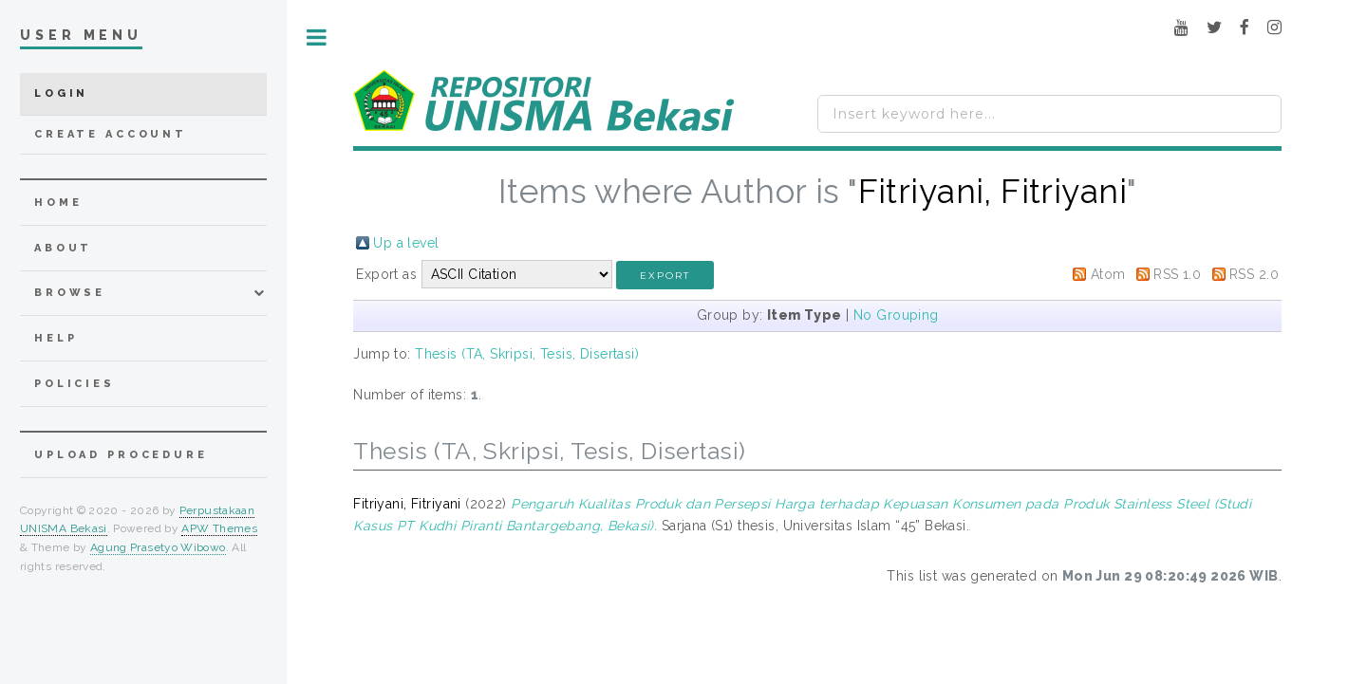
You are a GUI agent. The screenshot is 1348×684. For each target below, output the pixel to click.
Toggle (316, 37)
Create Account (110, 134)
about (63, 248)
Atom (1108, 274)
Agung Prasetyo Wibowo (158, 547)
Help (55, 338)
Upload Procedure (121, 455)
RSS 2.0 (1254, 274)
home (58, 202)
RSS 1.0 (1177, 274)
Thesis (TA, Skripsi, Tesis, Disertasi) (527, 353)
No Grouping (896, 315)
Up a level (406, 242)
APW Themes (219, 528)
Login (61, 93)
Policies (74, 384)
